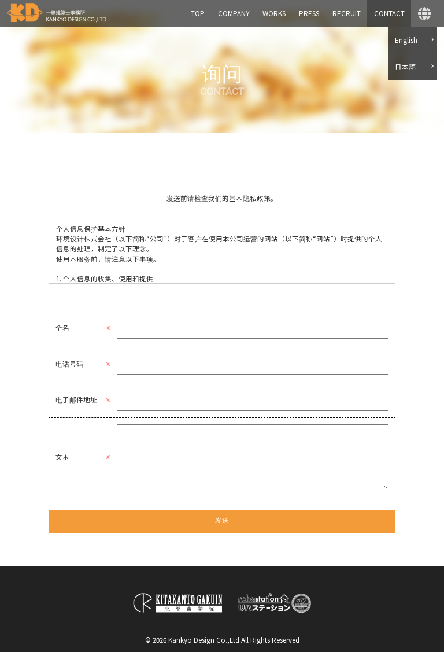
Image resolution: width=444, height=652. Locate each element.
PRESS (309, 13)
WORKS (274, 13)
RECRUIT (346, 13)
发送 (222, 520)
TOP (198, 13)
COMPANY (233, 13)
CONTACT (389, 13)
